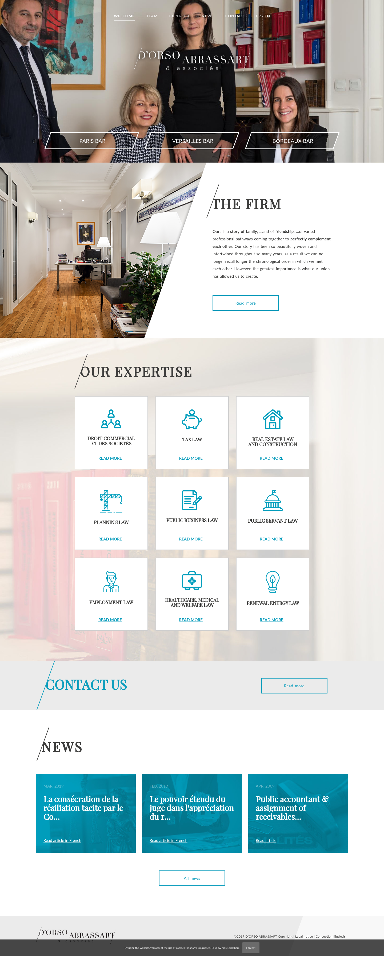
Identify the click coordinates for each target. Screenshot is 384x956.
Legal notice (304, 936)
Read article (266, 840)
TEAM (152, 16)
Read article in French (62, 840)
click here (234, 947)
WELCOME (124, 16)
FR (258, 16)
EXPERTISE (179, 16)
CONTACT (235, 16)
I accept (250, 947)
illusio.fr (339, 936)
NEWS (208, 16)
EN (267, 16)
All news (192, 878)
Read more (245, 303)
